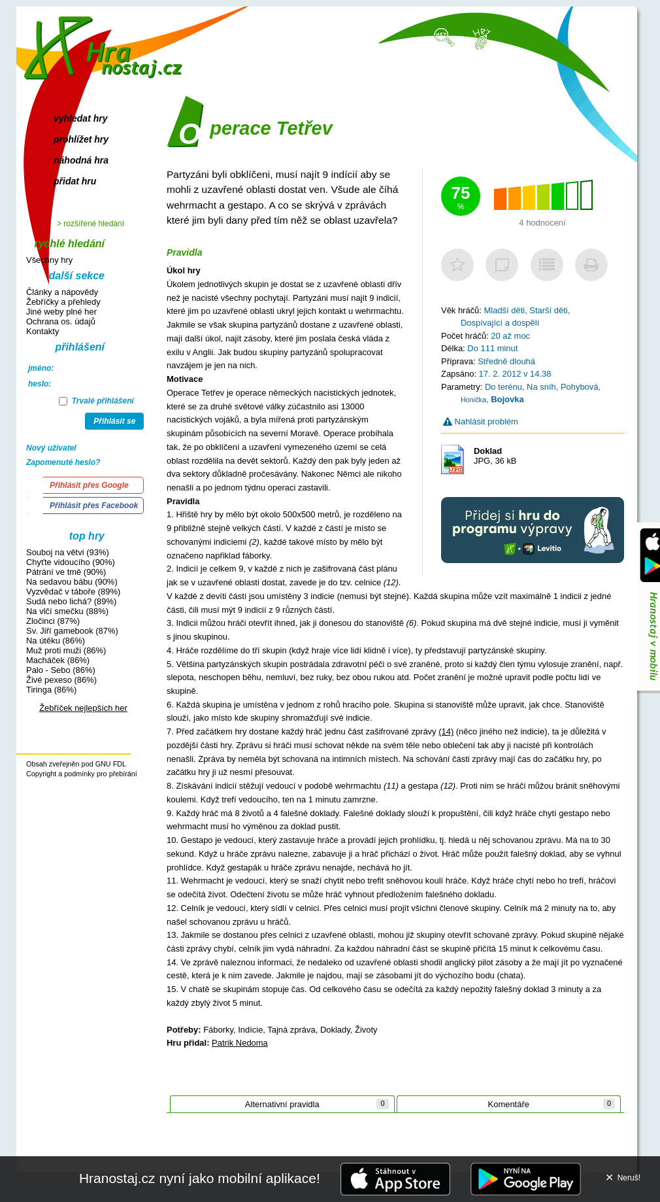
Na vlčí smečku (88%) (67, 611)
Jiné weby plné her (61, 312)
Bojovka (507, 399)
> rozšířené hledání (90, 223)
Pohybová (580, 387)
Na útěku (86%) (55, 640)
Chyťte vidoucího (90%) (70, 562)
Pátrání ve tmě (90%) (66, 572)
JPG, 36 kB (495, 456)
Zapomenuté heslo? (63, 462)
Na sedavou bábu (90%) (72, 582)
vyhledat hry (80, 118)
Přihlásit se (114, 421)
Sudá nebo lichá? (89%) (71, 601)
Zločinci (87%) (53, 621)
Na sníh (541, 387)
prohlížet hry (81, 139)
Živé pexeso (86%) (61, 680)
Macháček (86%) (58, 660)
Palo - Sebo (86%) (60, 670)
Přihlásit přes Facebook (94, 505)
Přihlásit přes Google (89, 485)
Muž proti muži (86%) (66, 650)
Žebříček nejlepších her (83, 708)
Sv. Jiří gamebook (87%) (72, 631)
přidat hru (75, 181)
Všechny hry (49, 260)
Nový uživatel (51, 448)
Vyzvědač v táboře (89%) (73, 591)
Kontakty (42, 331)
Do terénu (503, 387)
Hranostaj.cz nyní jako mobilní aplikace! (199, 1178)
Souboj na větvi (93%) (67, 552)
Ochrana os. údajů (60, 321)
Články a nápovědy (62, 292)
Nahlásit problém (480, 421)
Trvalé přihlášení (96, 400)
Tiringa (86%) (51, 690)
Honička (473, 400)
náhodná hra (81, 160)
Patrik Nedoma (240, 1043)
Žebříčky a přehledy (63, 302)
